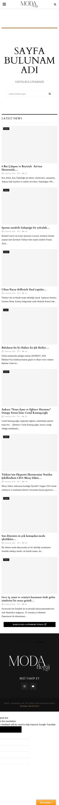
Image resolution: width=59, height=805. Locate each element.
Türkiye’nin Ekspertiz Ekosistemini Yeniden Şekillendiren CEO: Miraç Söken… (27, 476)
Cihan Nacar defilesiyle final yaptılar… (24, 289)
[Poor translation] (15, 729)
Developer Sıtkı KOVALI (29, 706)
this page (40, 641)
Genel (6, 310)
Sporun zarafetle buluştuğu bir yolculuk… (26, 228)
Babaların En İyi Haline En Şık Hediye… (25, 347)
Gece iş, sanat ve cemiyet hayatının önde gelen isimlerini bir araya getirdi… (28, 599)
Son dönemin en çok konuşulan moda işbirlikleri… (23, 537)
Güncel (6, 128)
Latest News (12, 118)
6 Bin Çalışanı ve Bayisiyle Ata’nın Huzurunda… (22, 168)
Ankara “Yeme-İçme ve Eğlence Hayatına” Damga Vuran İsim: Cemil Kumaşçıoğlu (26, 411)
